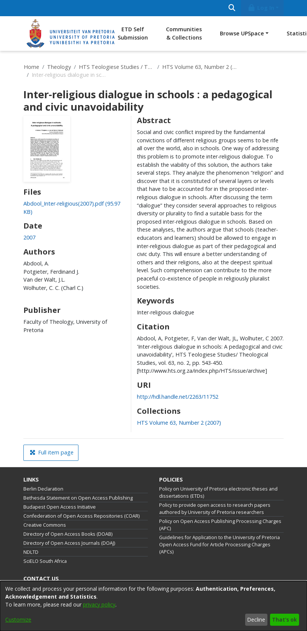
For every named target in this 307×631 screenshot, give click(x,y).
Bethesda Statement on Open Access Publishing (78, 498)
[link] (179, 422)
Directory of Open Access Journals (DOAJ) (69, 543)
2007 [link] (29, 237)
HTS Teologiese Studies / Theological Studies (116, 66)
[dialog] (153, 606)
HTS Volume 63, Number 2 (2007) (200, 66)
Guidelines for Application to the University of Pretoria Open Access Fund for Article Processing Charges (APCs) (219, 544)
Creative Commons (44, 525)
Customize (18, 619)
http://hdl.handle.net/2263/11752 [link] (177, 396)
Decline (256, 619)
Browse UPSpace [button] (242, 33)
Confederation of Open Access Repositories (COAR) (81, 516)
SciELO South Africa (45, 561)
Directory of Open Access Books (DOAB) (67, 534)
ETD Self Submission (133, 33)
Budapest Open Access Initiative (59, 507)
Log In (261, 7)
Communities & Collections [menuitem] (184, 33)
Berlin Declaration (43, 489)
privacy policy (99, 604)
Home (31, 66)
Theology (59, 66)
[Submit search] (232, 8)
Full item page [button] (52, 452)
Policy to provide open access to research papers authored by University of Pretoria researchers (214, 508)
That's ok (284, 619)
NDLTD (30, 552)
